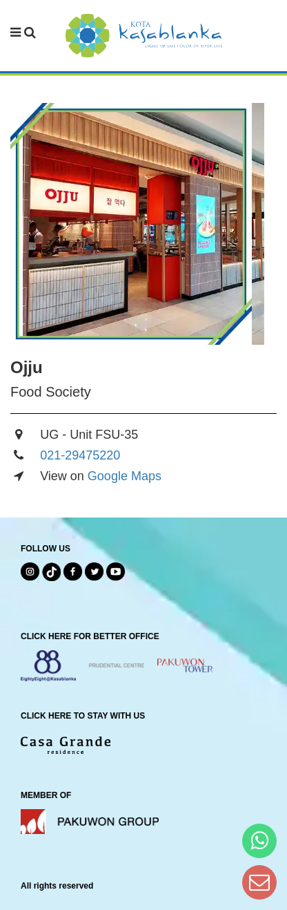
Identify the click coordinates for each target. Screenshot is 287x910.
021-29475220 (80, 455)
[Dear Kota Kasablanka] (259, 882)
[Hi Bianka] (259, 840)
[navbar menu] (23, 33)
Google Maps (124, 476)
